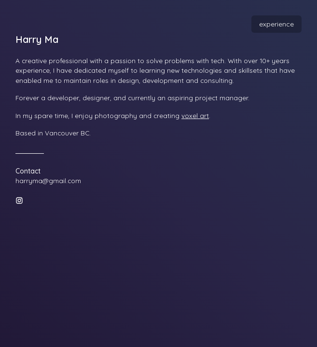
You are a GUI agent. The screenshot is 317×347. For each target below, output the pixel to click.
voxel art (195, 115)
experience (276, 24)
